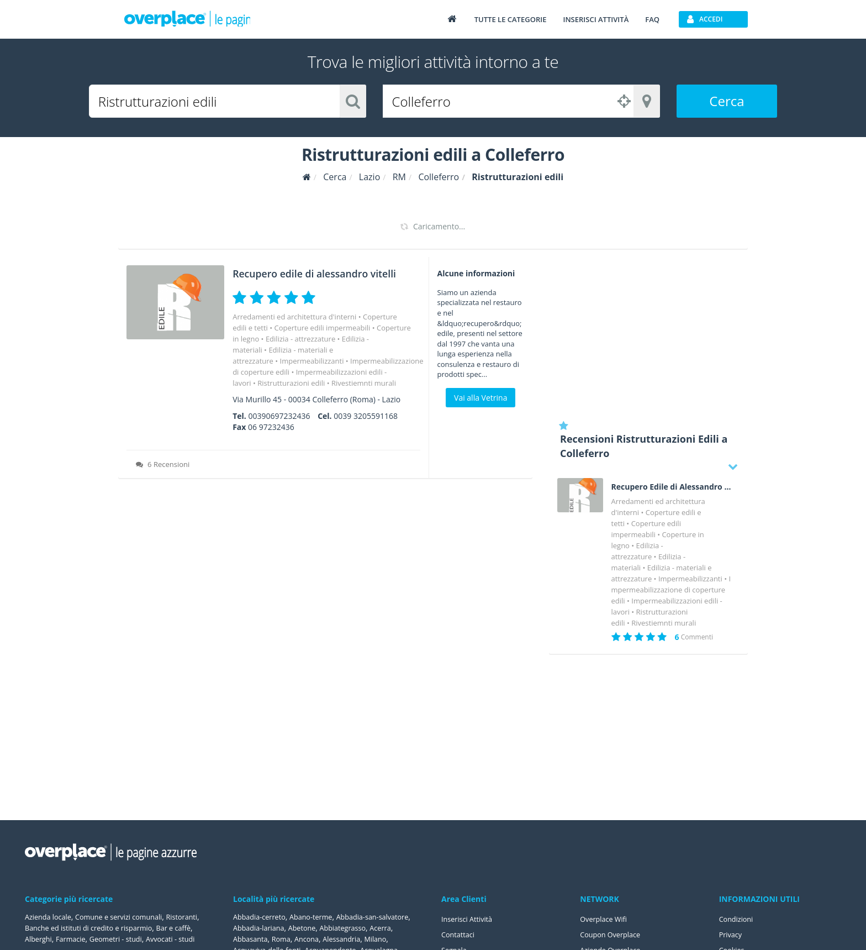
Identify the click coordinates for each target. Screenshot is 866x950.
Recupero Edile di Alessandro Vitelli (671, 487)
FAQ (652, 19)
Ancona (396, 938)
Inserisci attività (596, 19)
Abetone (393, 927)
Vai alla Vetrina (480, 397)
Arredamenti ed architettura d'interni (294, 332)
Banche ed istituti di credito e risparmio (99, 927)
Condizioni (738, 919)
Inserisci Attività (469, 919)
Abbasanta (335, 938)
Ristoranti (198, 916)
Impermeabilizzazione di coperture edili (671, 590)
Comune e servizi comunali (128, 916)
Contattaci (459, 934)
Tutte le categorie (510, 19)
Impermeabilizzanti (312, 376)
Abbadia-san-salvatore (273, 927)
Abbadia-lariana (346, 927)
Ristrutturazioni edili (291, 398)
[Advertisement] (648, 334)
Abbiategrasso (258, 938)
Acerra (300, 938)
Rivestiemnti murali (363, 398)
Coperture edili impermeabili (322, 343)
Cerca (726, 101)
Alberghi (40, 938)
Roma (368, 938)
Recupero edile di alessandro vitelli (289, 279)
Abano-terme (319, 916)
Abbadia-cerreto (262, 916)
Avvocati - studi (185, 938)
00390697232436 (279, 431)
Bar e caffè (194, 927)
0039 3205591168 (366, 431)
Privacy (731, 934)
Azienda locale (50, 916)
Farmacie (75, 938)
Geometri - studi (125, 938)
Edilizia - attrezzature (300, 354)
